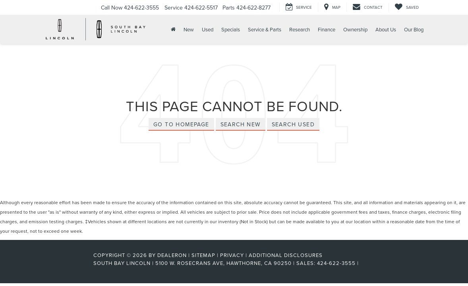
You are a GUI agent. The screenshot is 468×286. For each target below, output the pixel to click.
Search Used (293, 124)
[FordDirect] (67, 263)
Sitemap (203, 255)
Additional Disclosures (286, 255)
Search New (240, 124)
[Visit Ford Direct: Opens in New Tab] (363, 263)
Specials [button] (230, 29)
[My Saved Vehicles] (407, 7)
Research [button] (299, 29)
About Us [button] (385, 29)
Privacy (232, 255)
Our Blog (414, 29)
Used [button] (207, 29)
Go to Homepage (181, 124)
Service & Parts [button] (264, 29)
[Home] (172, 29)
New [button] (189, 29)
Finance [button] (326, 29)
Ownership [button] (355, 29)
